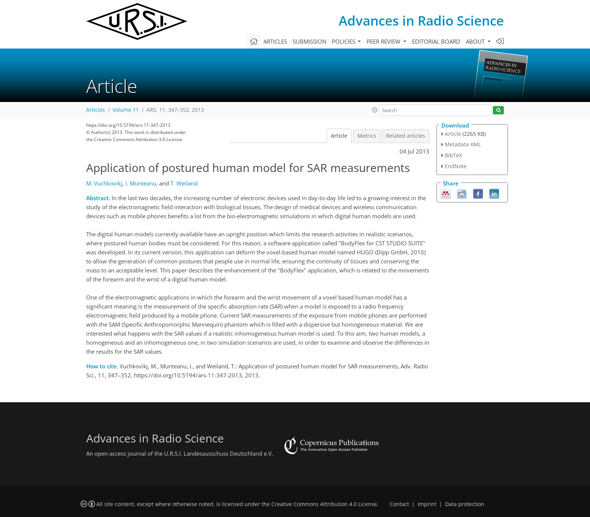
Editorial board (436, 41)
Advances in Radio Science (421, 20)
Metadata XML (463, 144)
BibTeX (453, 155)
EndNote (456, 166)
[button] (374, 109)
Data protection (464, 504)
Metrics (366, 135)
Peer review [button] (384, 41)
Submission (309, 41)
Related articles (405, 135)
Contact (399, 504)
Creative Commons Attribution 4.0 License (324, 504)
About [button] (476, 41)
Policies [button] (344, 41)
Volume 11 (126, 109)
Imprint (427, 504)
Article (339, 135)
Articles (275, 41)
